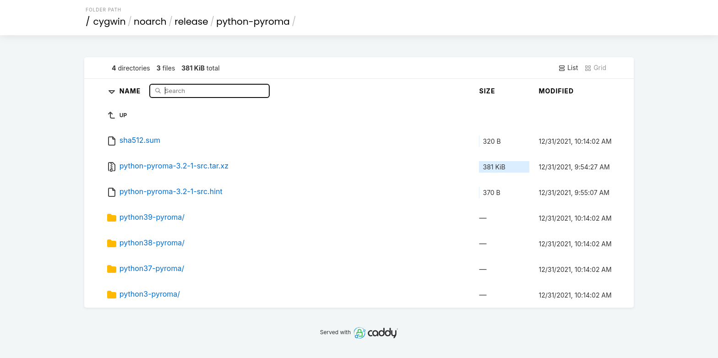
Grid (595, 68)
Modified (556, 91)
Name (131, 90)
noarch (150, 21)
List (568, 68)
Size (487, 91)
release (191, 21)
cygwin (109, 21)
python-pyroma (253, 21)
